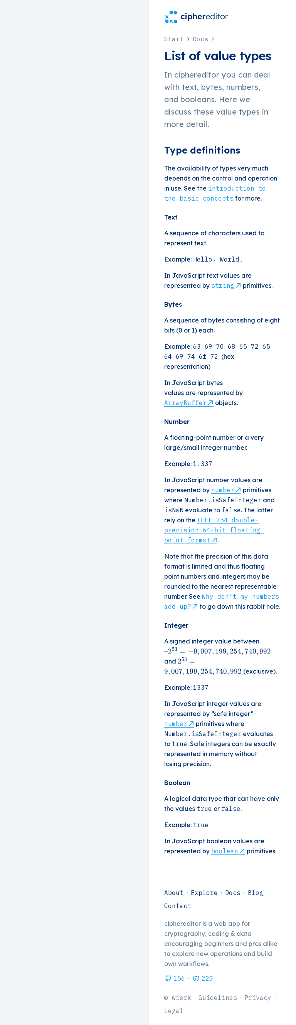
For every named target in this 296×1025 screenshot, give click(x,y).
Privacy (257, 997)
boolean (224, 851)
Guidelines (217, 997)
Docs (232, 893)
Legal (173, 1011)
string (222, 285)
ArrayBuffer (185, 403)
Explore (204, 893)
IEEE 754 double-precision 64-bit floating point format (214, 530)
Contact (177, 906)
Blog (255, 893)
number (222, 490)
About (173, 893)
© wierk (177, 997)
